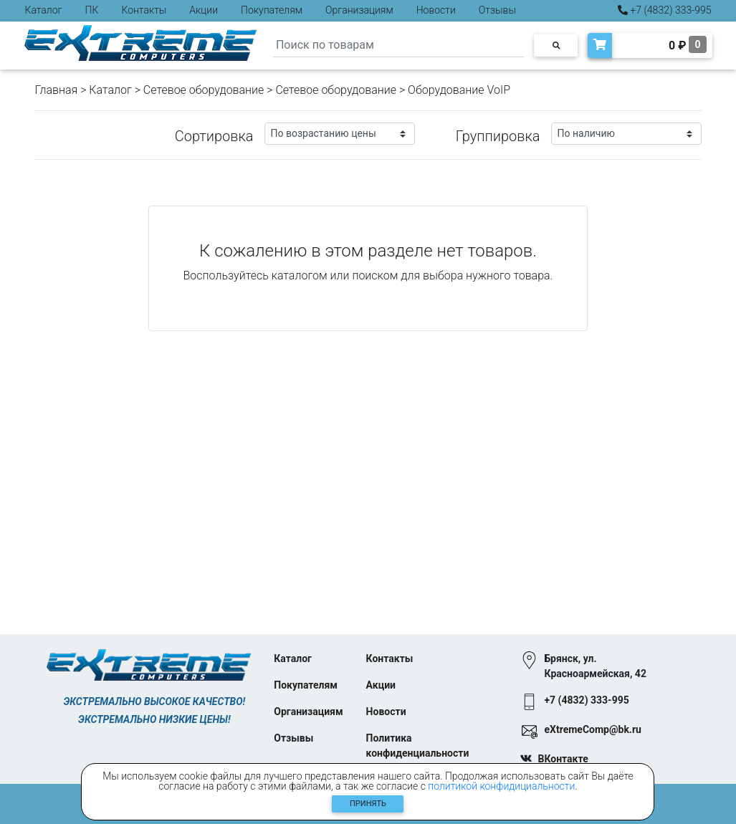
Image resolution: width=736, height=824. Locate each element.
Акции (203, 10)
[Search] (398, 45)
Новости (436, 10)
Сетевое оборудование (203, 90)
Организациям (359, 10)
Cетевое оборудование (335, 90)
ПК (92, 10)
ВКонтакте (562, 759)
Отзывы (497, 10)
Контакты (143, 10)
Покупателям (271, 10)
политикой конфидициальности (501, 786)
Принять (368, 803)
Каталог (43, 10)
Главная (56, 90)
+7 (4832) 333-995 (665, 10)
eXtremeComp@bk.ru (592, 729)
